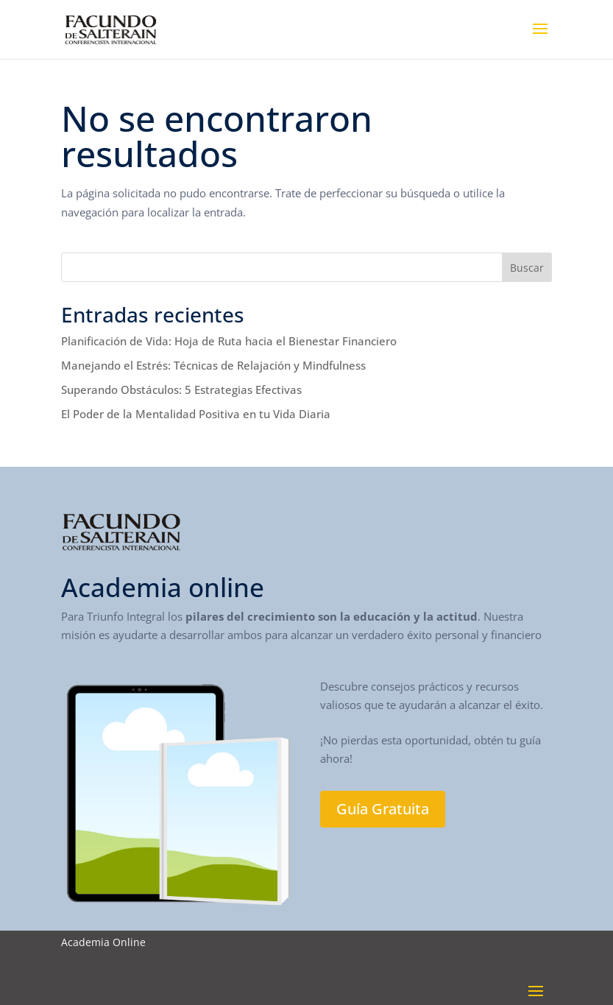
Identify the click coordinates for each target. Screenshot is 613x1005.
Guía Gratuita (382, 809)
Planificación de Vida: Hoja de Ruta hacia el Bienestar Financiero (229, 341)
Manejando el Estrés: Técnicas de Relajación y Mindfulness (213, 365)
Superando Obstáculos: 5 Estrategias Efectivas (181, 389)
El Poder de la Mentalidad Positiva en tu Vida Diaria (195, 413)
